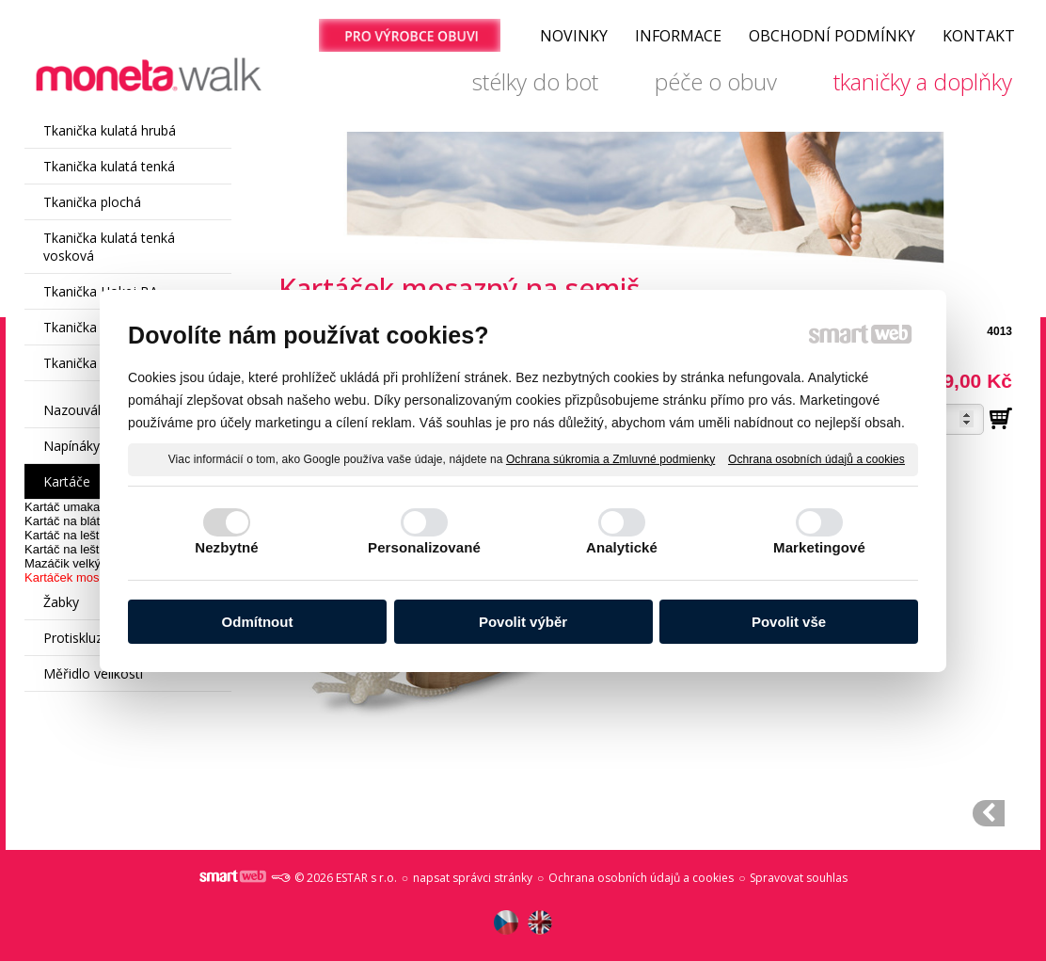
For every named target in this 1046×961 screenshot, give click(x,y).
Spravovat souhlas (799, 878)
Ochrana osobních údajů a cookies (816, 458)
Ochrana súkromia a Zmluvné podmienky (610, 458)
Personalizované (424, 547)
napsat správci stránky (472, 878)
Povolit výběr (523, 622)
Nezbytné (226, 547)
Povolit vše (789, 622)
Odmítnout (257, 622)
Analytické (622, 547)
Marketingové (819, 547)
